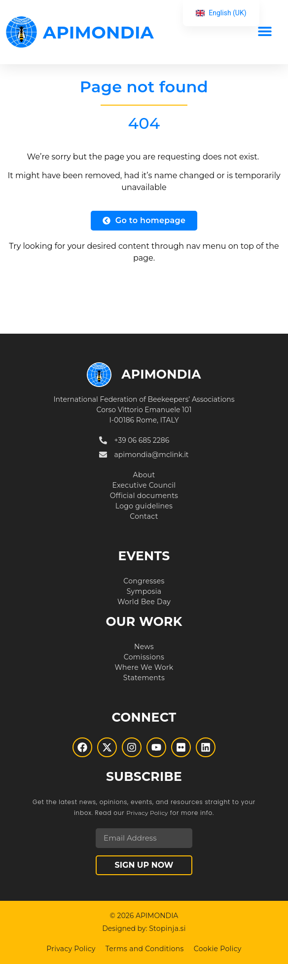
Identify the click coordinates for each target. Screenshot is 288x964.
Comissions (144, 657)
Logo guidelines (144, 505)
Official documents (144, 495)
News (144, 646)
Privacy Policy (147, 812)
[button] (264, 31)
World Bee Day (144, 601)
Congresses (143, 581)
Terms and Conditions (145, 948)
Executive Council (144, 485)
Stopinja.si (167, 928)
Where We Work (143, 667)
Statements (144, 677)
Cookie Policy (218, 948)
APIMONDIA (98, 32)
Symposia (144, 591)
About (144, 474)
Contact (144, 516)
